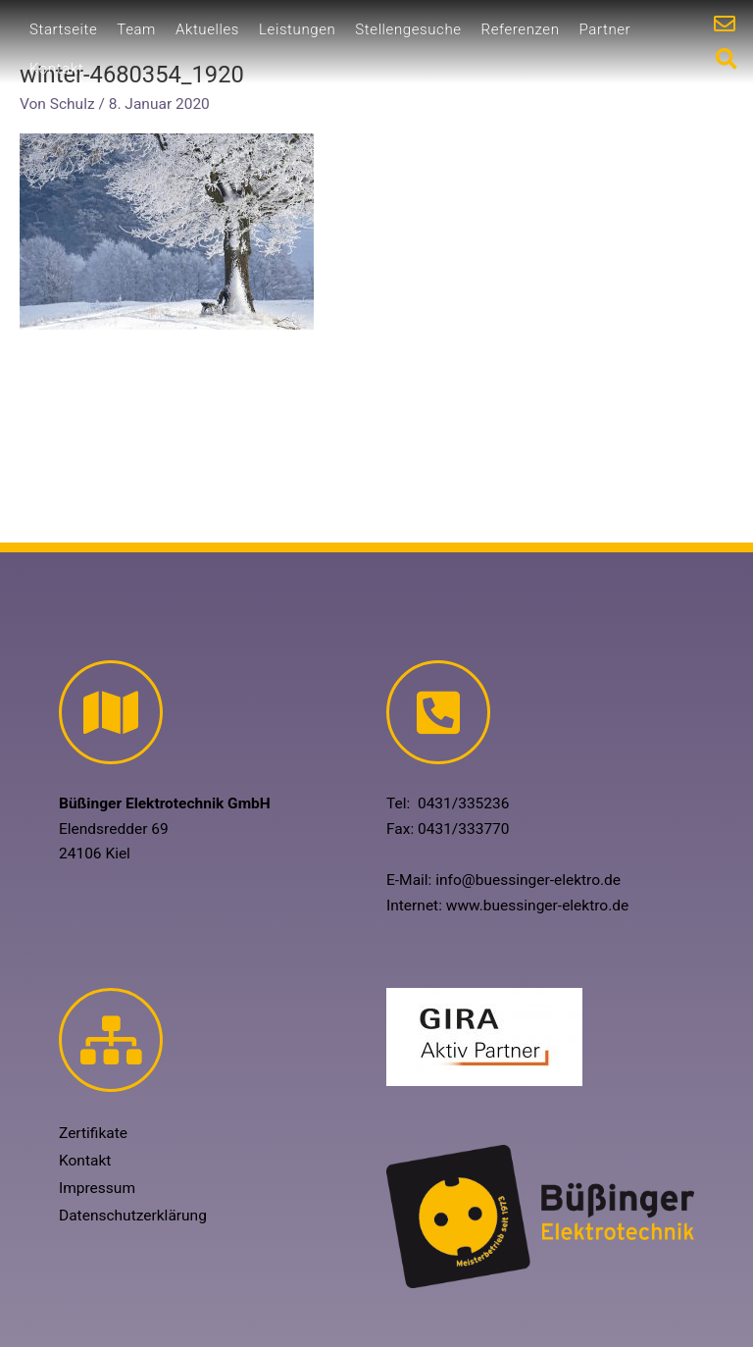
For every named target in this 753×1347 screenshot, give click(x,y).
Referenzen (520, 29)
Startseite (63, 29)
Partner (605, 29)
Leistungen (297, 29)
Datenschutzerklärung (133, 1215)
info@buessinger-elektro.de (528, 880)
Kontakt (56, 69)
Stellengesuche (408, 29)
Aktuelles (207, 29)
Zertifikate (93, 1133)
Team (136, 29)
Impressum (97, 1188)
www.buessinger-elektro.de (537, 905)
